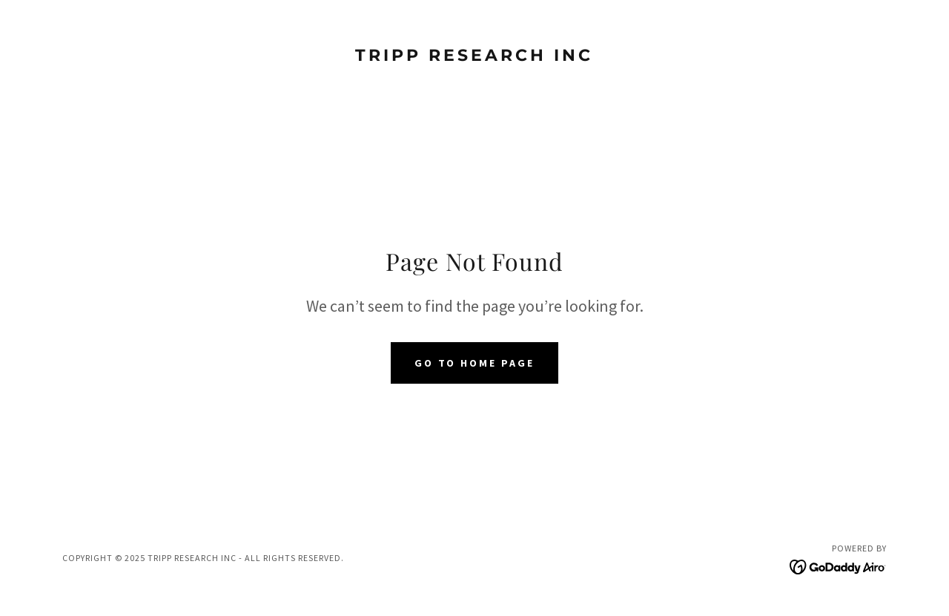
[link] (475, 56)
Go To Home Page (474, 363)
